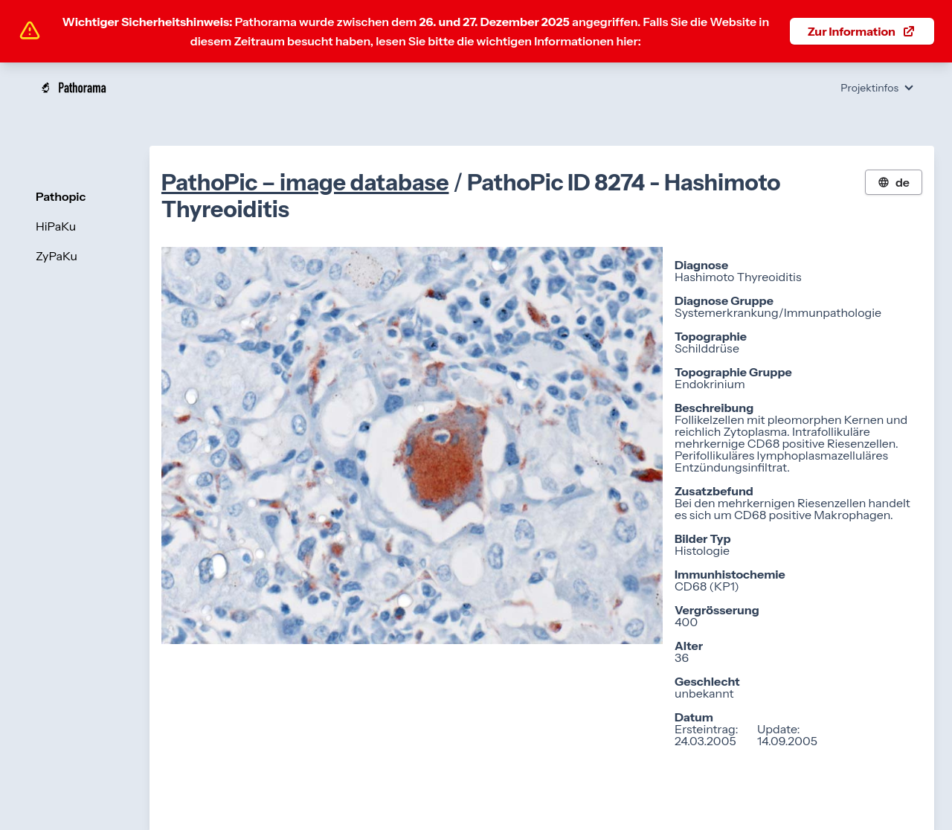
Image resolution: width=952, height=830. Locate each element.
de (894, 182)
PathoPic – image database (305, 182)
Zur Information (862, 31)
